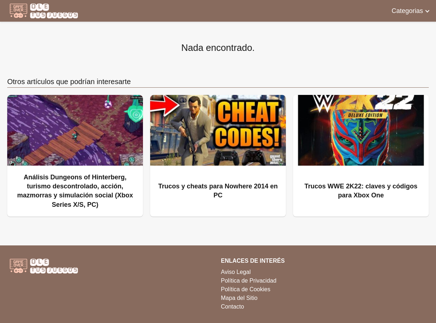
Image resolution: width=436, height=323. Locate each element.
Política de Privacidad (248, 281)
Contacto (232, 307)
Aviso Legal (235, 272)
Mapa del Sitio (239, 298)
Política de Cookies (245, 289)
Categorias (407, 10)
